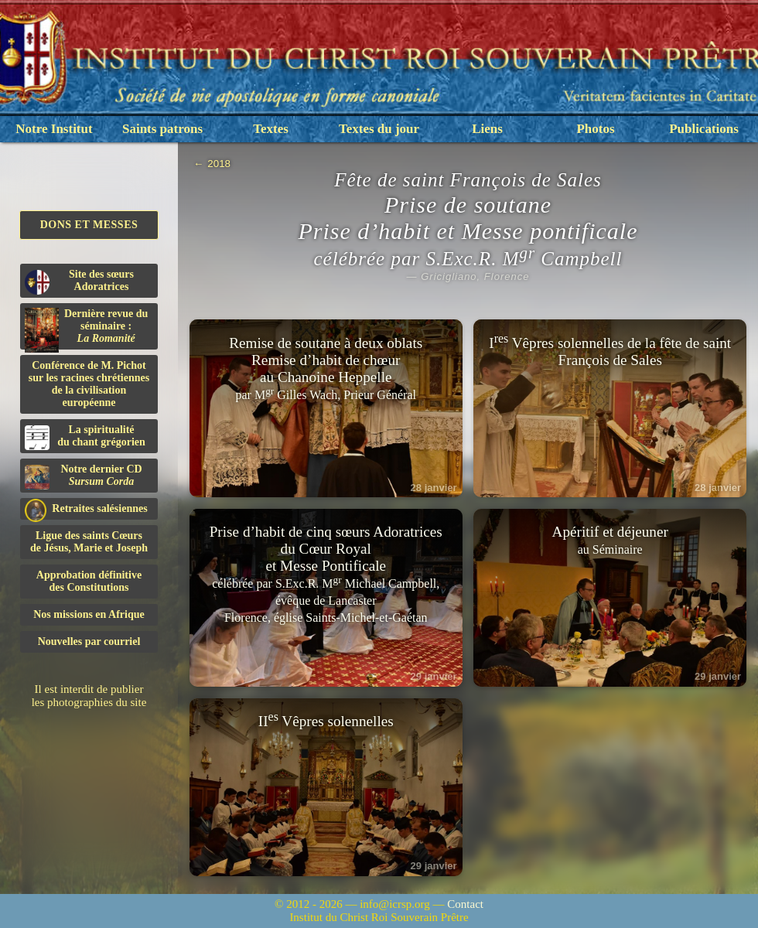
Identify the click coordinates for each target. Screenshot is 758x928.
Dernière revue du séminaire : (86, 329)
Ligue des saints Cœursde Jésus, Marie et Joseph (89, 542)
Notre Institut (53, 128)
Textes (271, 128)
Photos (595, 128)
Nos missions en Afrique (89, 614)
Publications (704, 128)
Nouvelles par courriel (89, 641)
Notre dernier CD (83, 476)
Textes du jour (379, 128)
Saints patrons (162, 128)
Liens (487, 128)
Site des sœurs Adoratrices (79, 281)
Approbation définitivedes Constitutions (89, 581)
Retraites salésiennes (86, 509)
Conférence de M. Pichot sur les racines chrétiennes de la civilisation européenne (89, 384)
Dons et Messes (89, 224)
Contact (465, 904)
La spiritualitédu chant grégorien (85, 437)
